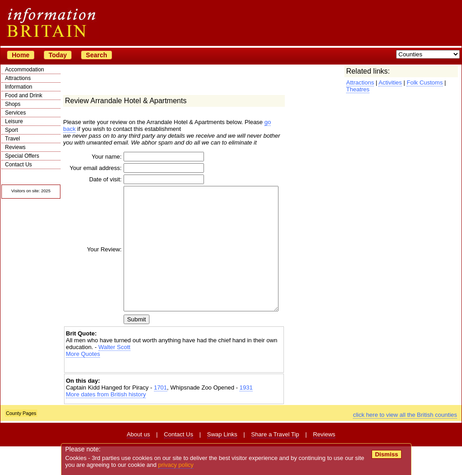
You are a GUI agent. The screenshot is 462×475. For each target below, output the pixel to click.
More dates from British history (106, 423)
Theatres (357, 89)
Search (96, 55)
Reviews (15, 147)
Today (58, 55)
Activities (390, 82)
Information (18, 87)
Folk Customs (424, 82)
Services (15, 113)
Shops (12, 104)
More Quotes (83, 382)
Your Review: (91, 265)
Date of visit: (92, 183)
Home (21, 55)
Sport (11, 130)
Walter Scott (114, 375)
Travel (12, 138)
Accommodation (24, 69)
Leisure (14, 121)
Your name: (94, 156)
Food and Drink (23, 95)
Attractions (18, 78)
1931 (246, 416)
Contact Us (18, 164)
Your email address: (95, 170)
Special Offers (22, 156)
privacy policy (176, 464)
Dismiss (386, 454)
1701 (160, 416)
